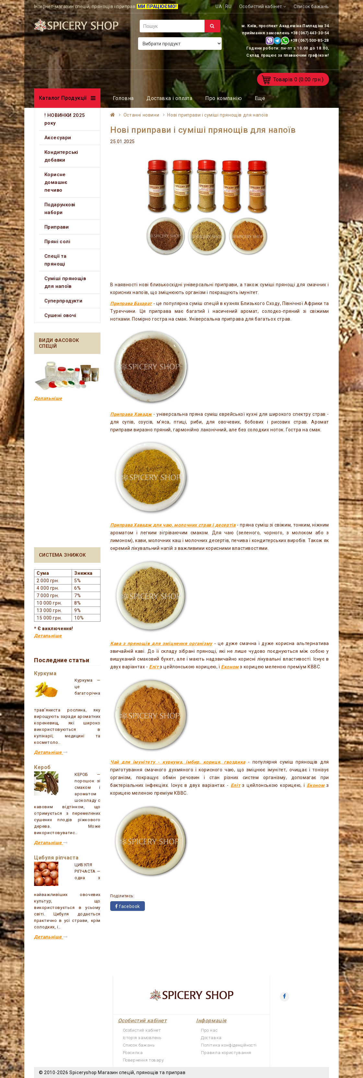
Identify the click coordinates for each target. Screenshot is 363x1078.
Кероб (42, 767)
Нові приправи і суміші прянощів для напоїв (217, 115)
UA (219, 6)
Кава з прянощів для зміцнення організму (161, 643)
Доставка (211, 1037)
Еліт (154, 666)
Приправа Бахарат (131, 303)
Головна (123, 98)
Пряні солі (57, 241)
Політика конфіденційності (229, 1045)
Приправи (56, 227)
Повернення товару (143, 1060)
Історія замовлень (142, 1037)
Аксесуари (57, 138)
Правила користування (226, 1052)
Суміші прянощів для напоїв (65, 282)
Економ (230, 666)
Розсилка (133, 1052)
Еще (260, 98)
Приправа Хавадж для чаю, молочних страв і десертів (173, 525)
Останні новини (141, 115)
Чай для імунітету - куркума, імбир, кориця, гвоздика (177, 762)
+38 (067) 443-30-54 (310, 33)
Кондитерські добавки (61, 156)
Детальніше (48, 635)
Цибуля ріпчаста (56, 858)
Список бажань (139, 1045)
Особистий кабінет (142, 1030)
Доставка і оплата (169, 98)
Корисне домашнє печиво (56, 182)
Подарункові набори (59, 208)
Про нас (209, 1030)
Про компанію (223, 98)
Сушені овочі (60, 315)
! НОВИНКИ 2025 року (64, 119)
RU (228, 6)
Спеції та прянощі (55, 260)
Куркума (45, 673)
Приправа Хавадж (131, 414)
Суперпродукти (63, 301)
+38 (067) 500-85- (307, 40)
